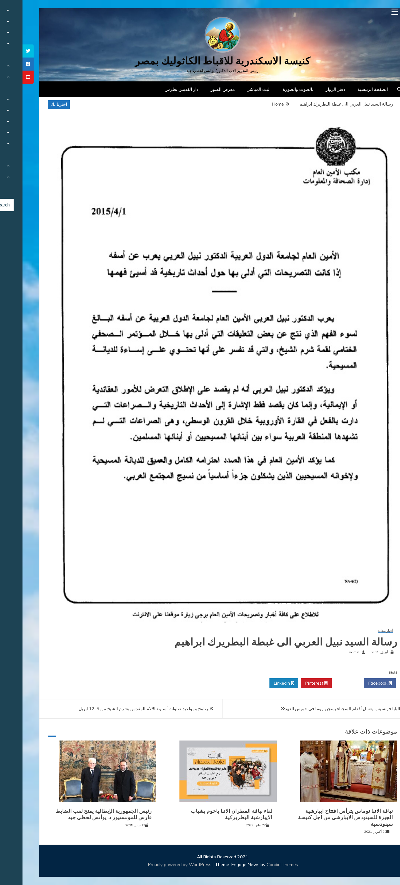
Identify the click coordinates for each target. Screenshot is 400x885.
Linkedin (261, 683)
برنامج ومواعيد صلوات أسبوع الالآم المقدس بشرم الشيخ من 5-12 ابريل (121, 708)
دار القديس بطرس (159, 89)
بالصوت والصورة (275, 89)
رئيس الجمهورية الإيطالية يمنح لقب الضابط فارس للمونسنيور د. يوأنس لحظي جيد (81, 814)
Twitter (325, 683)
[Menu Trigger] (372, 11)
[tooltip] (5, 51)
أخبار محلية (363, 631)
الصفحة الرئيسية (350, 89)
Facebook (357, 683)
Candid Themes (260, 864)
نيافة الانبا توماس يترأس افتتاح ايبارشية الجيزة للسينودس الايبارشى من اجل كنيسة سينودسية (323, 817)
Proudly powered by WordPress (157, 864)
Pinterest (293, 683)
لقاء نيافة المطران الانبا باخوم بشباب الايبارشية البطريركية (209, 814)
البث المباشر (236, 89)
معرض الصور (200, 89)
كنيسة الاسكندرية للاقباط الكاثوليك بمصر (200, 61)
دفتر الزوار (313, 89)
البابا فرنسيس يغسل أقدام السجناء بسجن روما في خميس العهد (320, 708)
